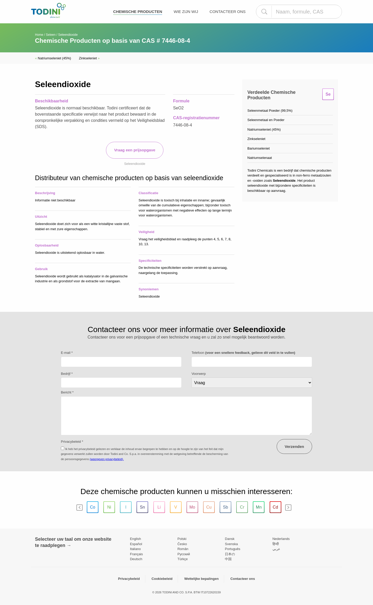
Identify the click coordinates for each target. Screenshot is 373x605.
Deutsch (136, 559)
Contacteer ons (228, 11)
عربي (276, 549)
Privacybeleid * (72, 442)
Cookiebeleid (162, 579)
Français (136, 554)
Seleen (50, 35)
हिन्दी (275, 544)
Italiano (135, 549)
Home (39, 35)
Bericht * (67, 392)
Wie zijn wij (186, 11)
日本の (230, 554)
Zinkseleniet (89, 58)
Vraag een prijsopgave (134, 150)
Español (136, 544)
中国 (228, 559)
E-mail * (67, 353)
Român (182, 549)
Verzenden (294, 446)
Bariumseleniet (258, 148)
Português (232, 549)
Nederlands (281, 539)
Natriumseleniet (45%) (53, 58)
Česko (182, 544)
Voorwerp (198, 374)
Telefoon (243, 353)
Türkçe (182, 559)
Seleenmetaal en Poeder (265, 120)
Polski (182, 539)
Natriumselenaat (259, 158)
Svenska (231, 544)
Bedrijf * (67, 374)
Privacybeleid (129, 579)
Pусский (183, 554)
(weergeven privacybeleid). (107, 459)
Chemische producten (137, 11)
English (135, 539)
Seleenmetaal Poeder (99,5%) (269, 110)
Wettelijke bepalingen (201, 579)
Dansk (229, 539)
